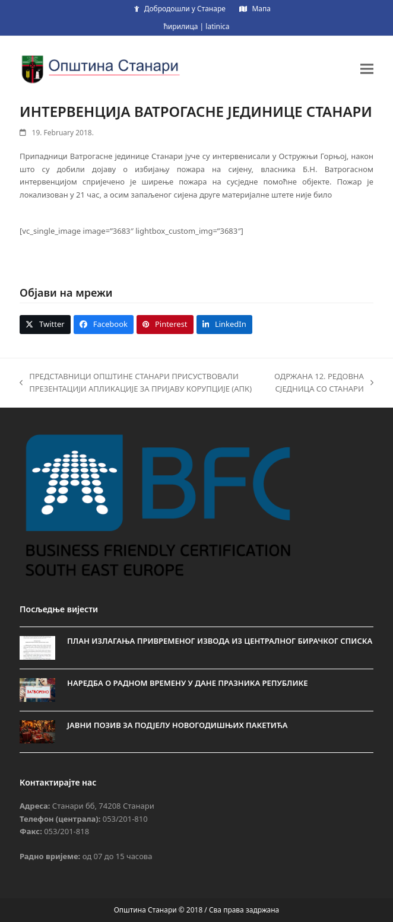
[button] (366, 68)
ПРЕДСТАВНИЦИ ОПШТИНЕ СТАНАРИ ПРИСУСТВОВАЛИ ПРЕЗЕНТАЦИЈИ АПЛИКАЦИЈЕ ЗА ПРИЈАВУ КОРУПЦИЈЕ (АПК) (136, 383)
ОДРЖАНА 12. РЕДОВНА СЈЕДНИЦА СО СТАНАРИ (322, 383)
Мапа (261, 9)
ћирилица (180, 26)
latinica (217, 26)
